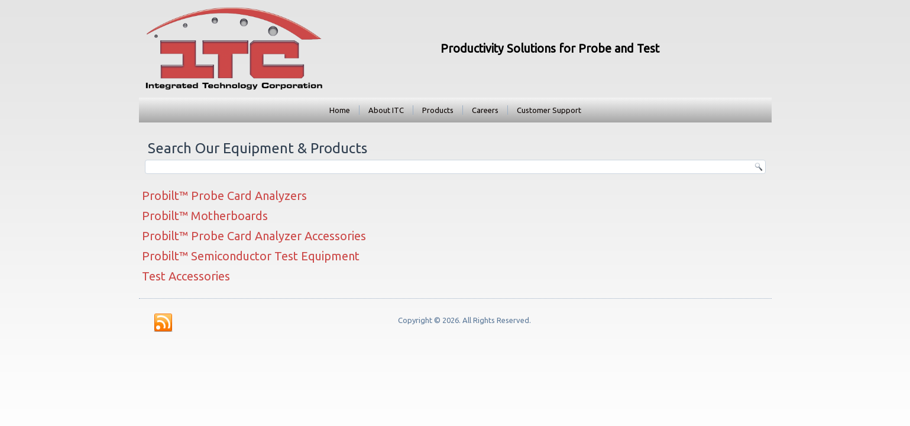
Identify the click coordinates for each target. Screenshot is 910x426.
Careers (485, 110)
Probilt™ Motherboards (205, 215)
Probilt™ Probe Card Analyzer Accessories (254, 236)
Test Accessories (186, 276)
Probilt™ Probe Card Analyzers (224, 195)
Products (438, 110)
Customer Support (549, 110)
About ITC (386, 110)
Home (339, 110)
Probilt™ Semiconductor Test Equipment (251, 256)
